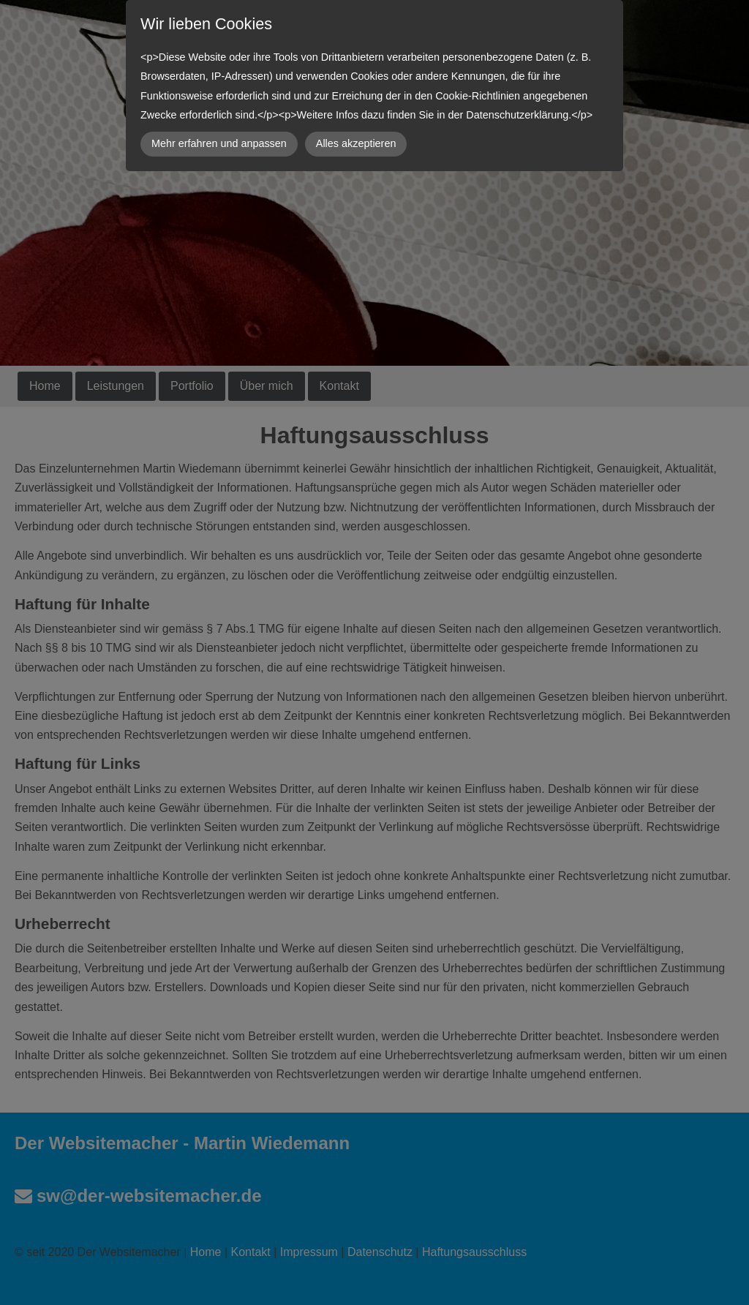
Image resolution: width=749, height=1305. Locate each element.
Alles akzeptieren (356, 143)
